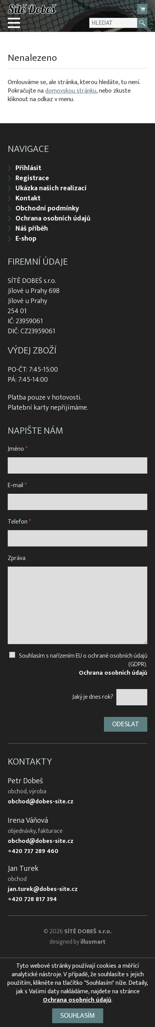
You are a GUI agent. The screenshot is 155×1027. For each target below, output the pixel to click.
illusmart (93, 942)
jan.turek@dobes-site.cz (43, 889)
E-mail (17, 485)
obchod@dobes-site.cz (40, 802)
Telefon (19, 522)
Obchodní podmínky (47, 208)
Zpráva (17, 558)
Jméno (17, 449)
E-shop (25, 239)
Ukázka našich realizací (51, 188)
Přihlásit (28, 168)
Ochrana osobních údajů (52, 218)
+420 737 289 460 (33, 851)
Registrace (32, 178)
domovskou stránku (70, 91)
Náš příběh (31, 228)
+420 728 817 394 (32, 899)
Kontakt (28, 198)
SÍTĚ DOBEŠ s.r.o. (88, 931)
